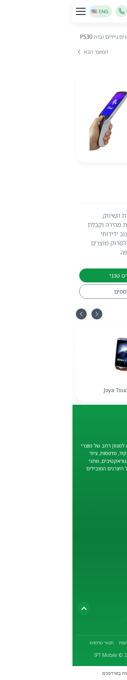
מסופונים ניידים (85, 36)
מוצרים (112, 36)
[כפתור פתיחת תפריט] (8, 11)
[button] (8, 314)
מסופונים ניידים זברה (44, 36)
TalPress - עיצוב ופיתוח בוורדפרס (63, 673)
